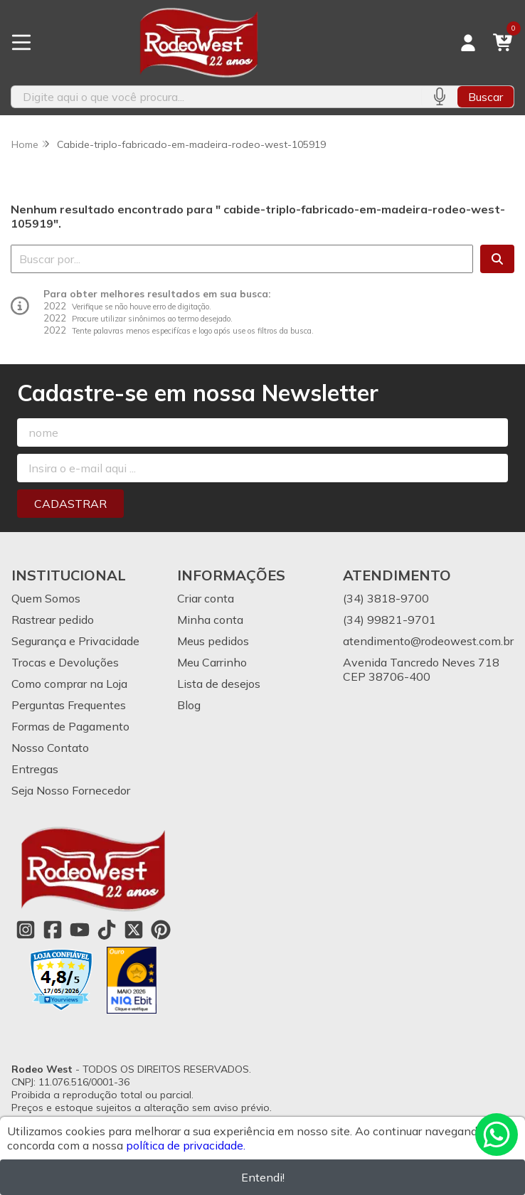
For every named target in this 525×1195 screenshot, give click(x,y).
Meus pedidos (213, 641)
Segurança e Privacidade (75, 641)
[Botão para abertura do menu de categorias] (21, 42)
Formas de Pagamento (70, 726)
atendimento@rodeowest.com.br (428, 641)
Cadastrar (70, 503)
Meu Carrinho (212, 662)
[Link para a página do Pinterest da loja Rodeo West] (161, 930)
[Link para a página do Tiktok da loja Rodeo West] (107, 930)
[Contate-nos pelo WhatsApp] (496, 1134)
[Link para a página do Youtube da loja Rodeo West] (80, 930)
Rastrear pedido (52, 619)
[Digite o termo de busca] (216, 96)
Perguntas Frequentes (68, 705)
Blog (189, 705)
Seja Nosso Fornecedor (70, 790)
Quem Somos (45, 598)
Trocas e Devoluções (65, 662)
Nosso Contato (50, 747)
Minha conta (210, 619)
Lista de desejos (218, 683)
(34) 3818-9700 (386, 598)
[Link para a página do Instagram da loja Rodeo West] (26, 930)
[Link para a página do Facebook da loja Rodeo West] (53, 930)
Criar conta (205, 598)
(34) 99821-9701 (389, 619)
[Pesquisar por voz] (439, 96)
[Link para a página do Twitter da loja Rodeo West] (134, 930)
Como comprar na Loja (69, 683)
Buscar (485, 97)
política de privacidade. (185, 1145)
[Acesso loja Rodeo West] (468, 42)
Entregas (34, 769)
